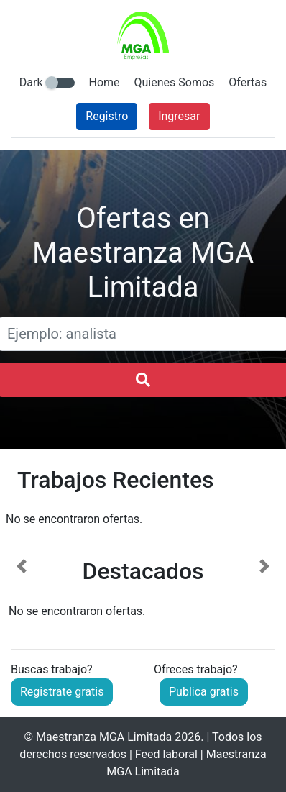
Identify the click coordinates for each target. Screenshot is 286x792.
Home (104, 82)
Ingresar (179, 116)
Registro (107, 116)
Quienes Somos (174, 82)
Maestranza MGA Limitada (104, 737)
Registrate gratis (61, 691)
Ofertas (248, 82)
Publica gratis (204, 691)
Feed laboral (166, 754)
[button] (21, 589)
